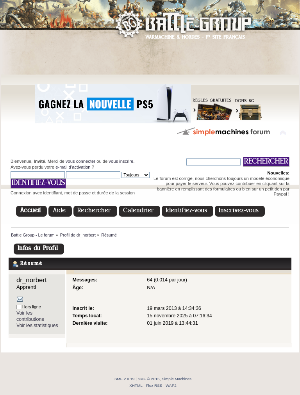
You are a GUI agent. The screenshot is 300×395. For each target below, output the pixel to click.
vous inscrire (121, 161)
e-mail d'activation (72, 167)
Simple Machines (176, 379)
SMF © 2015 (149, 379)
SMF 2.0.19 (124, 379)
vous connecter (80, 161)
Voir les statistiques (37, 325)
